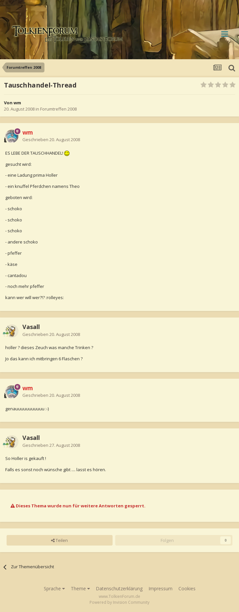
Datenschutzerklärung (119, 588)
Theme (80, 588)
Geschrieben (51, 139)
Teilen (59, 540)
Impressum (160, 588)
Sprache (54, 588)
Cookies (187, 588)
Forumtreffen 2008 (58, 109)
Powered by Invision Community (119, 602)
